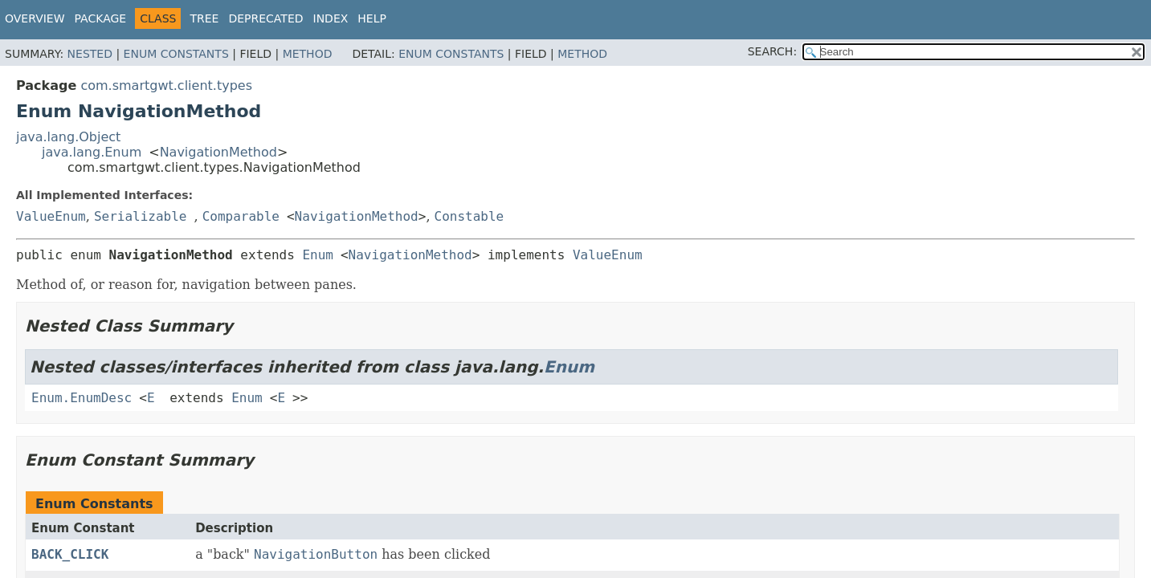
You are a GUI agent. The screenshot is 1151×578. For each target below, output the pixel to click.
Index (331, 18)
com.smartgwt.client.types (166, 85)
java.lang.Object (68, 136)
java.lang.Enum (91, 152)
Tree (204, 18)
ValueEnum (51, 216)
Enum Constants (176, 53)
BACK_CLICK (69, 554)
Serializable (140, 216)
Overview (35, 18)
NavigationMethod (218, 152)
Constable (469, 216)
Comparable (241, 216)
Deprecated (265, 18)
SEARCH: (772, 51)
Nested (89, 53)
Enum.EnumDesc (81, 397)
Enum (317, 255)
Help (371, 18)
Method (308, 53)
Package (101, 18)
